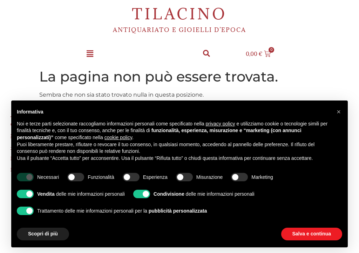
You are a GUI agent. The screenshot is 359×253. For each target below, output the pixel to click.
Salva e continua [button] (311, 233)
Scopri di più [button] (43, 233)
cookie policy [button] (118, 137)
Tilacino (179, 14)
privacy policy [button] (220, 123)
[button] (90, 54)
